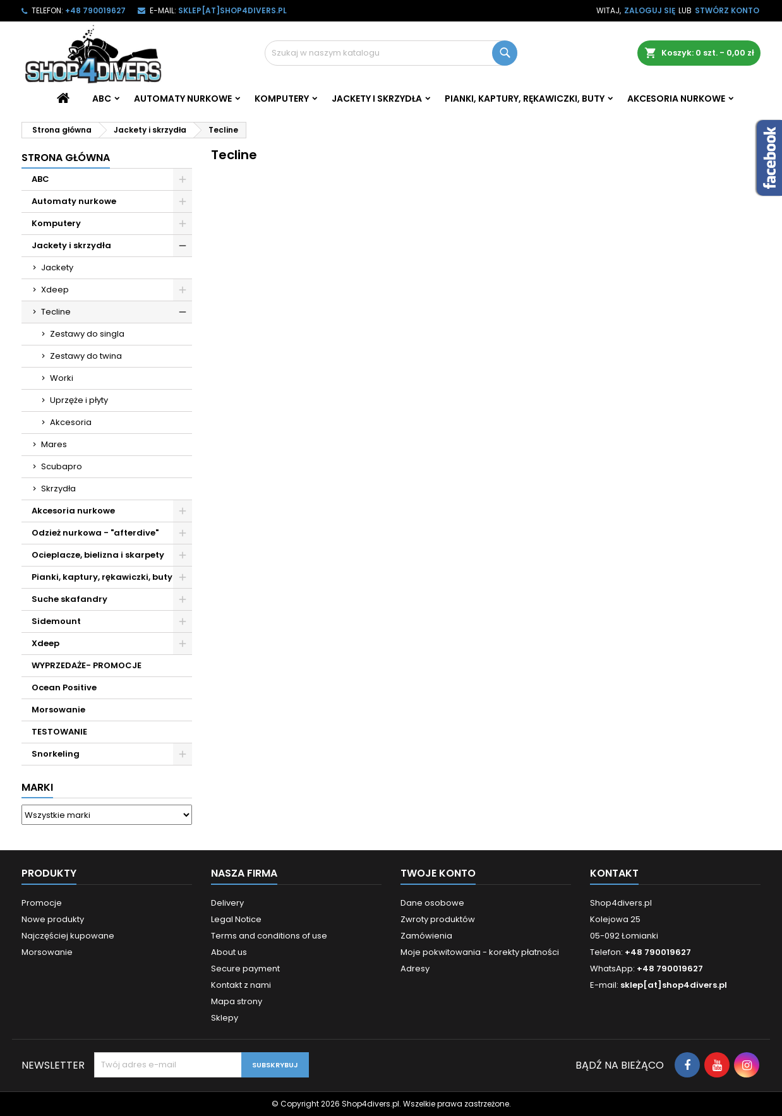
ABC (101, 98)
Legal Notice (236, 919)
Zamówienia (426, 936)
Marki (37, 787)
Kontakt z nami (241, 985)
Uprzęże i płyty (79, 400)
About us (229, 952)
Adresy (415, 969)
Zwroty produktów (437, 919)
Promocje (41, 903)
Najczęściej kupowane (67, 936)
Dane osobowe (432, 903)
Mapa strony (236, 1001)
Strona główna (65, 157)
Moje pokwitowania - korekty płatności (479, 952)
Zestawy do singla (87, 334)
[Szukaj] (391, 53)
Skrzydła (58, 489)
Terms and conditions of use (269, 936)
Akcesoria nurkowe (676, 98)
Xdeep (55, 290)
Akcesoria (71, 422)
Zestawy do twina (86, 356)
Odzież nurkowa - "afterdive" (95, 533)
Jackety (57, 267)
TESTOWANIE (59, 732)
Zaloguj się (649, 10)
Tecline (56, 312)
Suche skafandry (69, 599)
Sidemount (56, 621)
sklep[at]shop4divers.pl (232, 10)
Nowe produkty (52, 919)
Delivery (227, 903)
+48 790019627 (95, 10)
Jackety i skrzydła (377, 98)
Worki (61, 378)
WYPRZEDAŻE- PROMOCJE (86, 665)
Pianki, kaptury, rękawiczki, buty (525, 98)
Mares (54, 444)
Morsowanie (58, 710)
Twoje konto (438, 873)
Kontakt (614, 873)
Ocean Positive (64, 687)
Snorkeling (56, 754)
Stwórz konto (727, 10)
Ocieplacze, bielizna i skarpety (98, 555)
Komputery (282, 98)
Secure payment (245, 969)
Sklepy (224, 1018)
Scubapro (61, 466)
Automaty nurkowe (183, 98)
